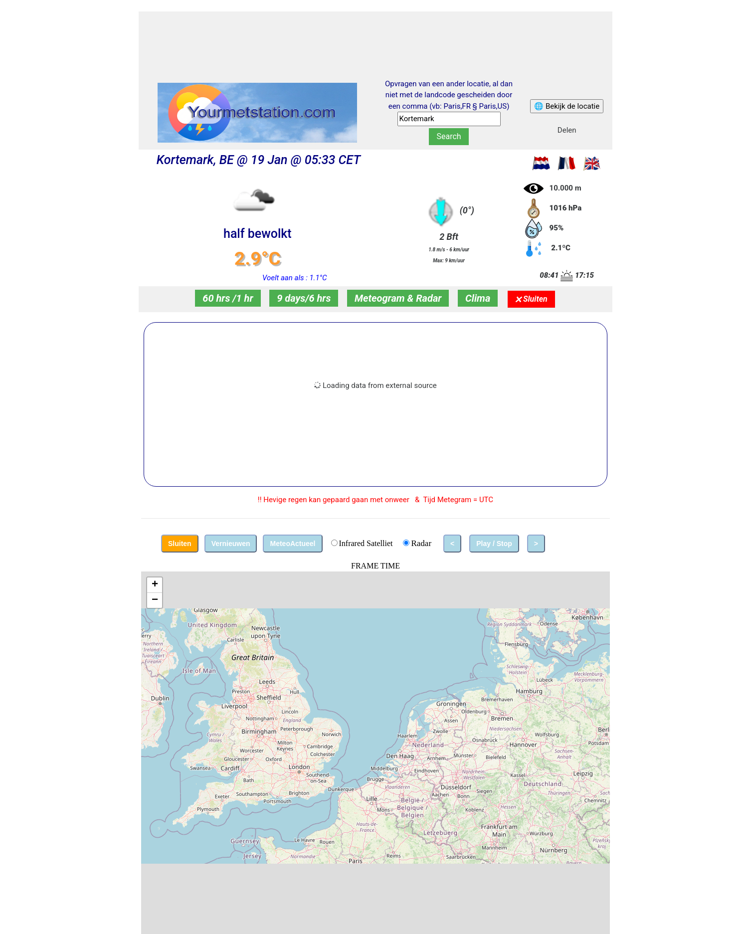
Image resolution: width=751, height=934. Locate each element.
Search (448, 136)
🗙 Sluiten (531, 299)
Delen (567, 130)
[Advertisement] (375, 36)
